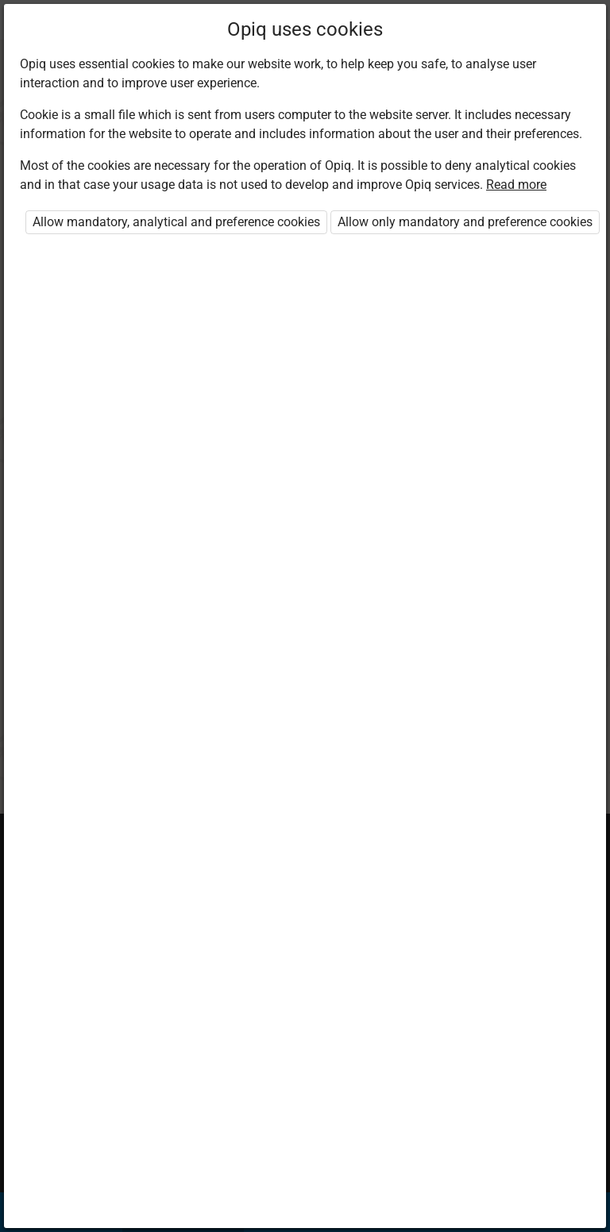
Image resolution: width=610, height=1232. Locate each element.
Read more (516, 184)
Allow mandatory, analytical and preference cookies (176, 221)
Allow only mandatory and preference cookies (465, 221)
